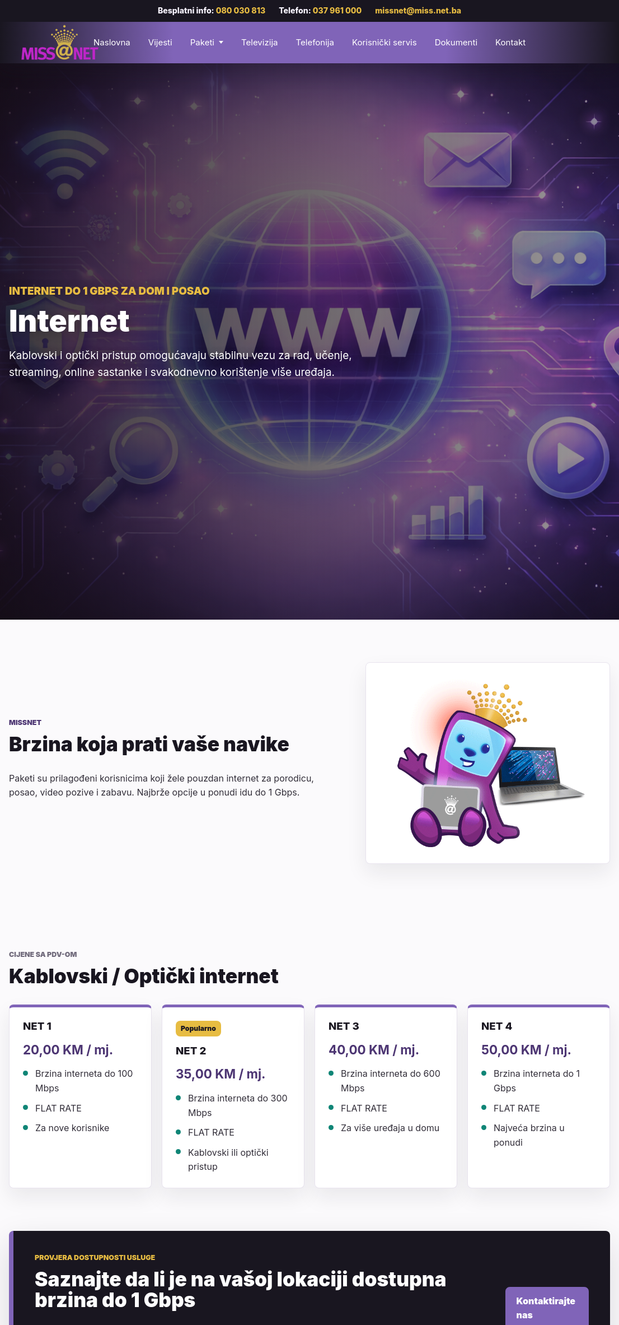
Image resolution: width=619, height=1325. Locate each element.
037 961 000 (337, 10)
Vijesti (160, 42)
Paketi (202, 42)
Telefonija (315, 42)
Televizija (259, 42)
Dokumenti (456, 42)
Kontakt (510, 42)
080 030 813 (241, 10)
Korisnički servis (384, 42)
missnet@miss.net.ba (418, 10)
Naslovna (111, 42)
